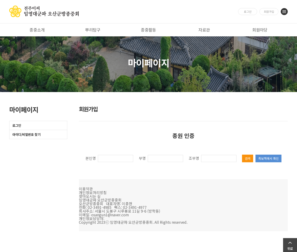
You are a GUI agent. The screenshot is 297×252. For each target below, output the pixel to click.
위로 (290, 248)
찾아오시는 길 (90, 196)
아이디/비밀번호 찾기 (26, 134)
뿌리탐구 (92, 30)
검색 (247, 158)
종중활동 (148, 30)
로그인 (248, 11)
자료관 (204, 30)
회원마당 (260, 30)
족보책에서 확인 (268, 158)
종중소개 (37, 30)
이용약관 (86, 188)
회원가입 (269, 11)
